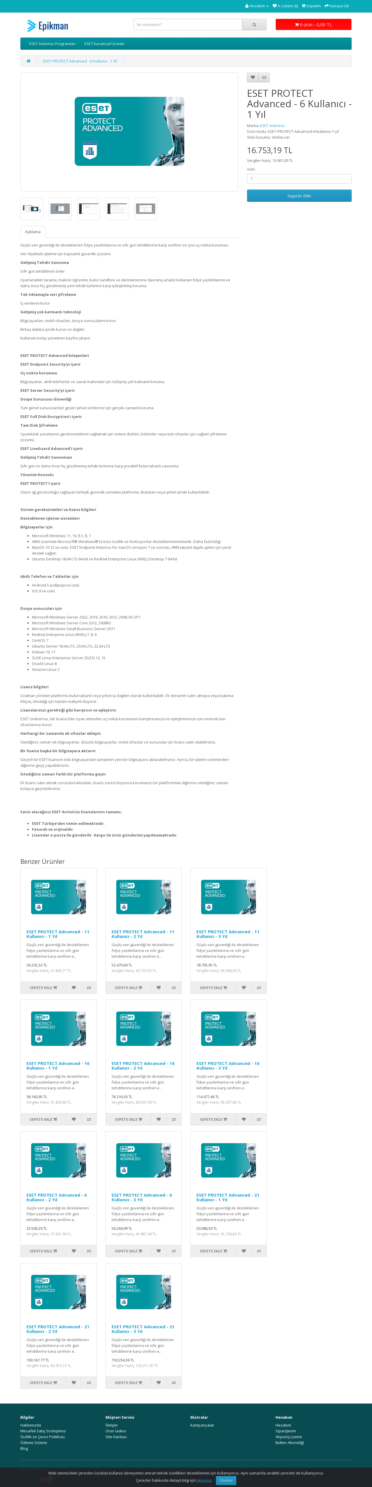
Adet (251, 169)
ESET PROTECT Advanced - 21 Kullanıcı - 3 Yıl (143, 1329)
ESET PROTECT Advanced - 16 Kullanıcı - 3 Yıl (228, 1065)
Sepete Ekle (299, 196)
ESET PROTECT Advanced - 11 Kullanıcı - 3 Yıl (228, 934)
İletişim (111, 1425)
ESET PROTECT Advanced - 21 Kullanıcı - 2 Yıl (58, 1329)
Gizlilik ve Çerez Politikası (42, 1436)
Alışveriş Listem (289, 1436)
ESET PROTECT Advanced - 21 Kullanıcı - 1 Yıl (228, 1197)
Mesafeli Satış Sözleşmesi (43, 1431)
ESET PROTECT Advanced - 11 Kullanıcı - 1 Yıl (58, 934)
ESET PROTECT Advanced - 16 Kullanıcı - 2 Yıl (143, 1065)
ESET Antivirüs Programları (52, 43)
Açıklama (33, 231)
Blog (24, 1448)
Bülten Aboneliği (290, 1442)
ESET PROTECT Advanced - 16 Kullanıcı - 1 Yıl (58, 1065)
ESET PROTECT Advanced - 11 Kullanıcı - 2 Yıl (143, 934)
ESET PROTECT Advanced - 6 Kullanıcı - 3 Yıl (142, 1197)
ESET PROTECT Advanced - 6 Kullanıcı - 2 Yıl (56, 1197)
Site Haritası (116, 1436)
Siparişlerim (286, 1431)
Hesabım (283, 1425)
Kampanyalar (202, 1425)
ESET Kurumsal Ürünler (104, 43)
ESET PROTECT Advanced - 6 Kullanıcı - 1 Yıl (80, 61)
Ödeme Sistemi (33, 1442)
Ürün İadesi (115, 1431)
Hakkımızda (30, 1425)
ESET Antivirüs (272, 125)
